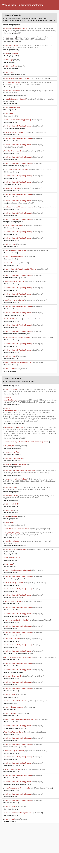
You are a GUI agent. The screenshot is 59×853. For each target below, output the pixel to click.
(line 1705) (11, 49)
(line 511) (11, 259)
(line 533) (11, 253)
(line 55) (11, 87)
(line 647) (12, 25)
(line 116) (11, 365)
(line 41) (14, 128)
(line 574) (11, 246)
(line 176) (11, 265)
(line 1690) (11, 56)
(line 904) (12, 454)
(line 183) (15, 438)
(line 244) (14, 74)
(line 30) (11, 122)
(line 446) (11, 68)
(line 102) (11, 240)
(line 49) (17, 166)
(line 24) (14, 423)
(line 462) (11, 62)
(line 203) (10, 103)
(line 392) (12, 460)
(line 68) (11, 386)
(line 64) (12, 184)
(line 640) (12, 475)
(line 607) (12, 33)
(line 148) (11, 134)
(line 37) (19, 203)
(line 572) (11, 116)
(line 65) (13, 147)
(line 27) (14, 315)
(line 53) (11, 141)
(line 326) (12, 41)
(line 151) (11, 358)
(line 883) (12, 448)
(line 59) (13, 222)
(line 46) (17, 334)
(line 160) (10, 110)
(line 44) (15, 95)
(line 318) (12, 467)
